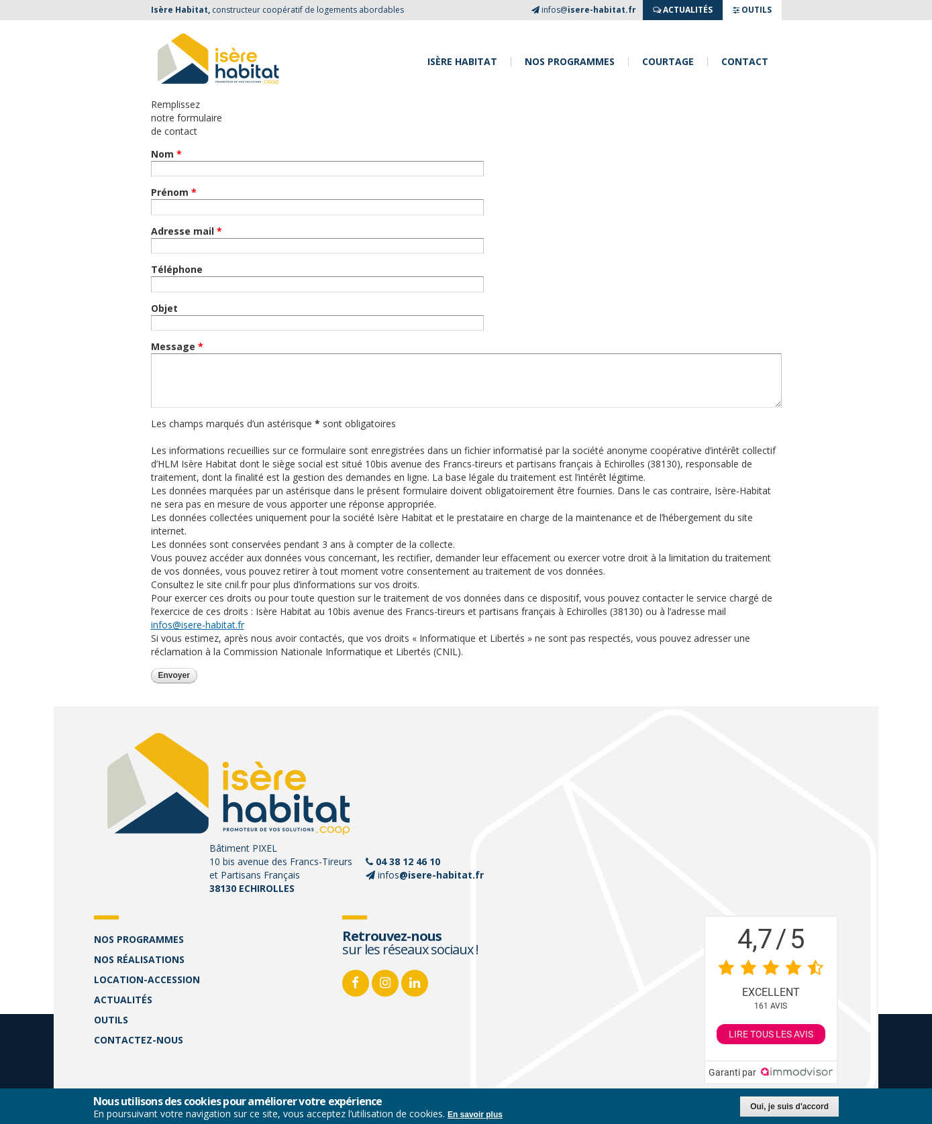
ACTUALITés (683, 9)
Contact (744, 61)
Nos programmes (570, 61)
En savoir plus (475, 1115)
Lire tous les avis (771, 1034)
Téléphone (177, 269)
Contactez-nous (138, 1039)
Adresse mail (186, 231)
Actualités (123, 999)
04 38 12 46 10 (408, 861)
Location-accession (147, 979)
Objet (164, 308)
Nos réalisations (139, 959)
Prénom (174, 192)
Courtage (668, 61)
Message (177, 346)
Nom (166, 154)
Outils (111, 1019)
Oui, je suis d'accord (789, 1107)
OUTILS (752, 9)
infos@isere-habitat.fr (197, 624)
